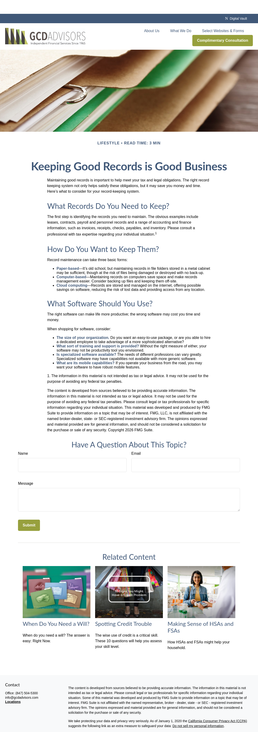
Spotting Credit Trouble (123, 609)
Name (23, 440)
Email (136, 440)
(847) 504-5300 (26, 679)
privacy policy (97, 729)
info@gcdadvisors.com (21, 684)
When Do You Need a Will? (56, 609)
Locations (13, 688)
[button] (151, 17)
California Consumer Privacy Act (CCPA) (217, 707)
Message (25, 470)
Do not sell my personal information (198, 712)
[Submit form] (29, 511)
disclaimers (125, 729)
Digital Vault (236, 5)
